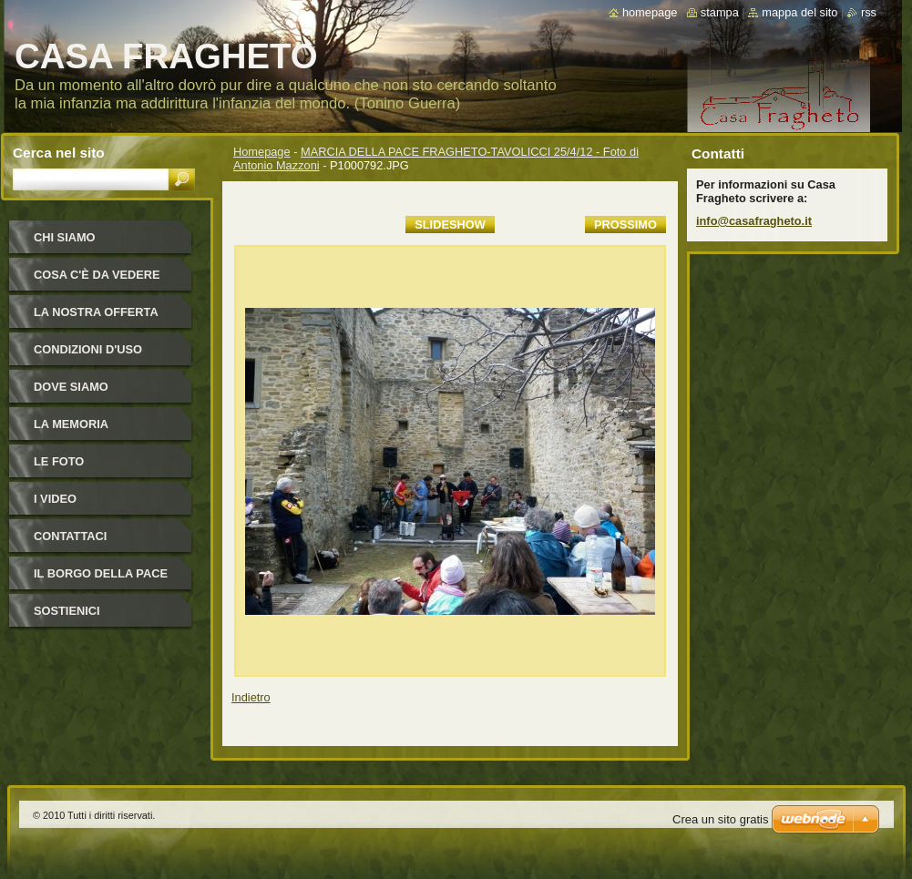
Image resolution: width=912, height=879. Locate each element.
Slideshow (450, 224)
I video (55, 499)
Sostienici (67, 611)
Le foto (59, 461)
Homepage (262, 151)
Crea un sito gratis (720, 819)
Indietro (251, 697)
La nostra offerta (96, 312)
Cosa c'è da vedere (97, 274)
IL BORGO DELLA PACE (101, 573)
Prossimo (625, 224)
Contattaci (70, 536)
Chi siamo (65, 237)
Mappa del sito (799, 12)
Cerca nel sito (59, 152)
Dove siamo (71, 387)
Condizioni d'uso (88, 349)
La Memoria (71, 424)
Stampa (720, 12)
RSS (868, 12)
